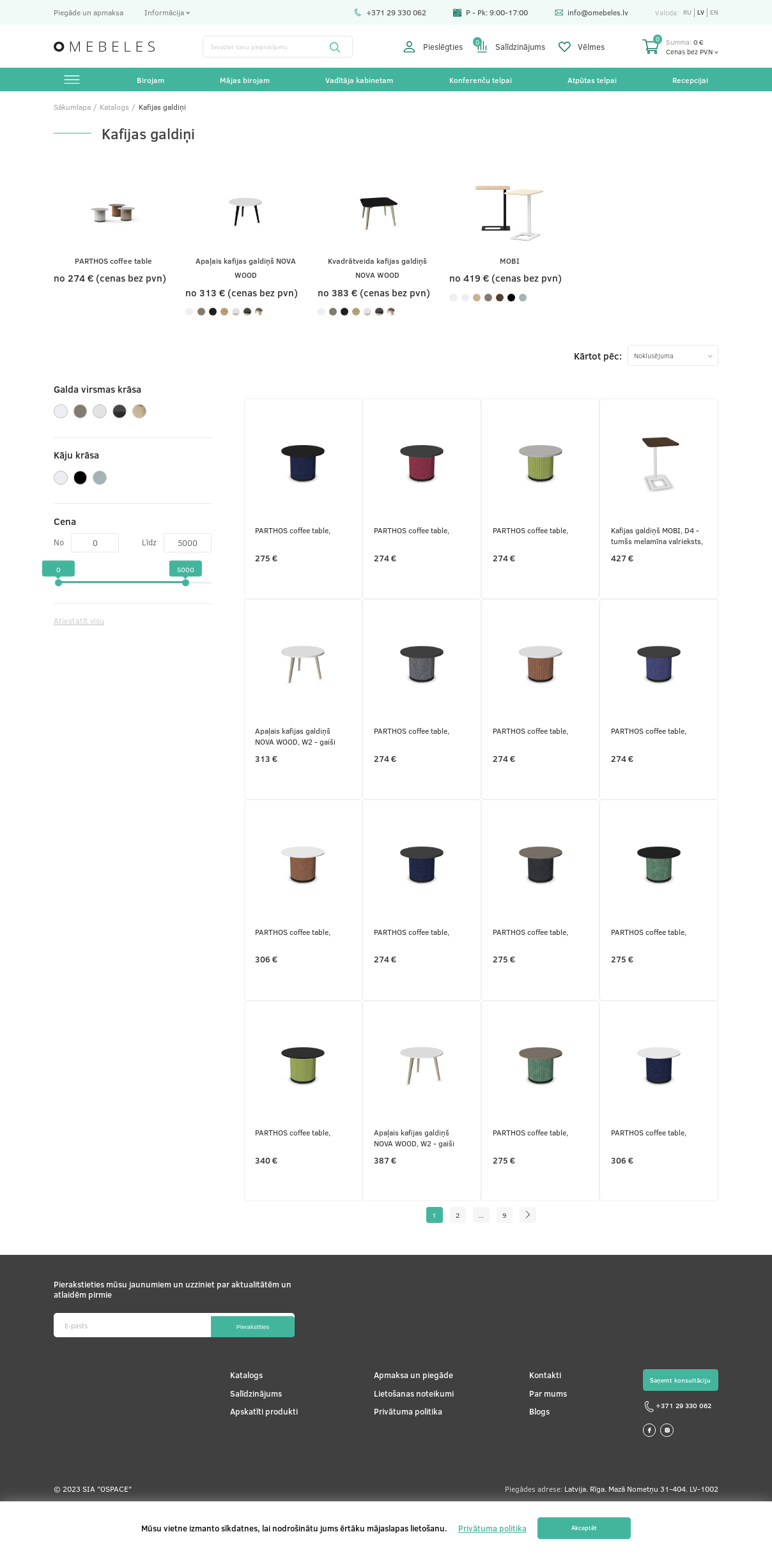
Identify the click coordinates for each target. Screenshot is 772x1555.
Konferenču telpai (480, 81)
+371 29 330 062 (386, 12)
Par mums (543, 1439)
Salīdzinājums (510, 47)
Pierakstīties (246, 1371)
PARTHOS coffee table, (294, 548)
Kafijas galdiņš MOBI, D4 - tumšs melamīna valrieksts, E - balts (659, 554)
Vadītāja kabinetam (359, 81)
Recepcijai (689, 81)
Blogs (535, 1457)
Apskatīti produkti (263, 1457)
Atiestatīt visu (82, 643)
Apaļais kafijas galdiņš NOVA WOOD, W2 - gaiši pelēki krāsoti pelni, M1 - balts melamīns (298, 761)
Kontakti (541, 1421)
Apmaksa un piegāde (410, 1421)
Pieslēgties (432, 47)
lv (699, 12)
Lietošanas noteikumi (411, 1439)
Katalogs (245, 1421)
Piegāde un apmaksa (88, 12)
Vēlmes (582, 47)
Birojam (151, 81)
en (713, 12)
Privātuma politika (405, 1457)
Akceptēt (583, 1528)
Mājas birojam (245, 81)
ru (685, 12)
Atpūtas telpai (591, 81)
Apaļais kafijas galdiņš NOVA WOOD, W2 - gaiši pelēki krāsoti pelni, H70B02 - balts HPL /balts (420, 1176)
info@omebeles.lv (588, 12)
